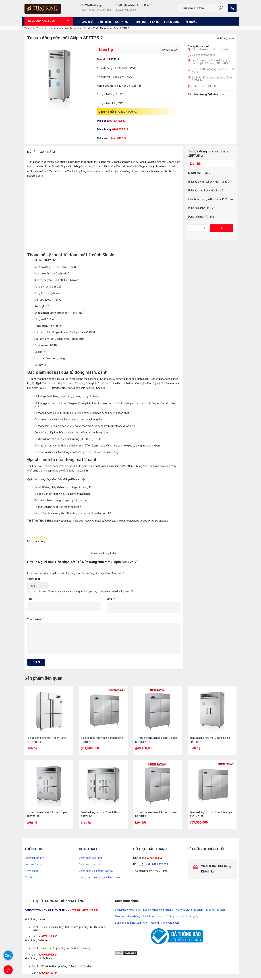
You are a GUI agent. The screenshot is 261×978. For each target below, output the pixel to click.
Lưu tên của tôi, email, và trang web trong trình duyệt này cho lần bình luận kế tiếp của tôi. (83, 591)
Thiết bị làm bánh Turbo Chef (133, 5)
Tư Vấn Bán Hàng (92, 5)
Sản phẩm (122, 21)
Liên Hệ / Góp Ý (33, 864)
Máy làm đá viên (215, 909)
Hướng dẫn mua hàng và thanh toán (99, 877)
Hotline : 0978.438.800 (204, 86)
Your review (35, 619)
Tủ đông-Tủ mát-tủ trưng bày (182, 916)
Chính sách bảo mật (90, 864)
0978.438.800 (154, 857)
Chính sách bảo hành (91, 857)
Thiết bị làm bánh (152, 916)
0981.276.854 (160, 864)
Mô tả (31, 151)
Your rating (34, 578)
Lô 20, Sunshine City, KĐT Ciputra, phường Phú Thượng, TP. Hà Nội (211, 62)
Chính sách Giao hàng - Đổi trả (96, 870)
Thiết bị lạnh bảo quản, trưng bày (52, 28)
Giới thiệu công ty (34, 857)
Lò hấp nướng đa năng (127, 909)
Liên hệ (154, 21)
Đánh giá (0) (47, 151)
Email (111, 598)
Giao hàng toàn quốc (203, 54)
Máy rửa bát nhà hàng (127, 916)
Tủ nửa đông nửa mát (80, 28)
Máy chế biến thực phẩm (190, 909)
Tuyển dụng (172, 21)
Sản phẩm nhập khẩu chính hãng (210, 49)
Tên (30, 598)
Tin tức (140, 21)
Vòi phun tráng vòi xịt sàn (164, 922)
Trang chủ (86, 21)
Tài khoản (190, 21)
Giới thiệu (104, 21)
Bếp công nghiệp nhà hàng (158, 909)
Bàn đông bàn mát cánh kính (131, 922)
